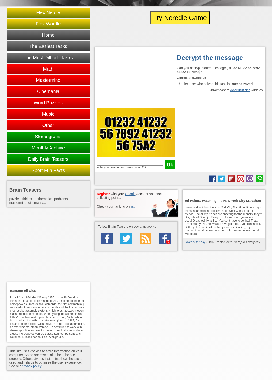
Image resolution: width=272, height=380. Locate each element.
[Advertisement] (136, 79)
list (132, 206)
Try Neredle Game (180, 17)
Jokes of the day (195, 242)
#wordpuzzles (240, 90)
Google (130, 194)
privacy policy (31, 366)
